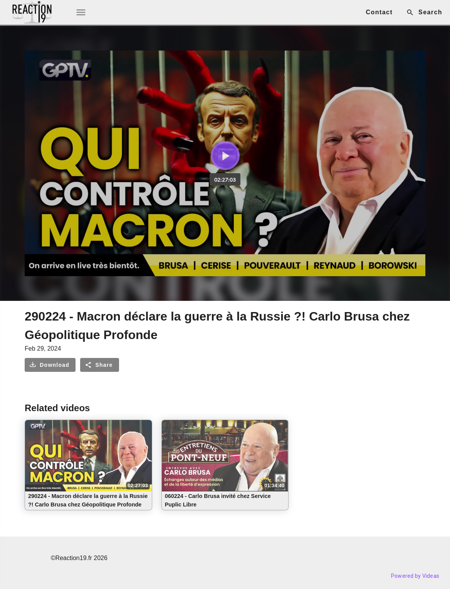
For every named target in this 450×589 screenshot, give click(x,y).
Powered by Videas (415, 576)
